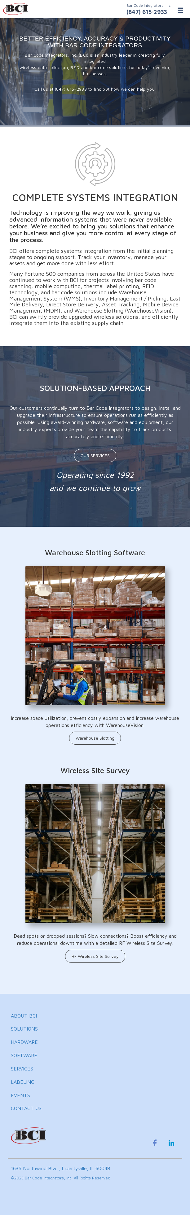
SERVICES (22, 1068)
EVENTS (20, 1095)
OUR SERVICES (95, 455)
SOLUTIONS (24, 1028)
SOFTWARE (24, 1055)
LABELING (22, 1082)
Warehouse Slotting (95, 738)
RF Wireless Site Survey (95, 956)
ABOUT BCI (24, 1015)
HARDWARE (24, 1042)
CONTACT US (26, 1108)
